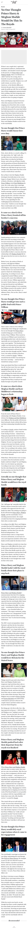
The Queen (15, 788)
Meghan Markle (16, 254)
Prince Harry (19, 331)
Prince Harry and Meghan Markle (11, 593)
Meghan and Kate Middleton (17, 418)
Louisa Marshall (7, 27)
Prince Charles (20, 696)
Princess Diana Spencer (11, 858)
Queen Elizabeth (9, 698)
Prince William (5, 183)
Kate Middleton (19, 183)
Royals (3, 6)
